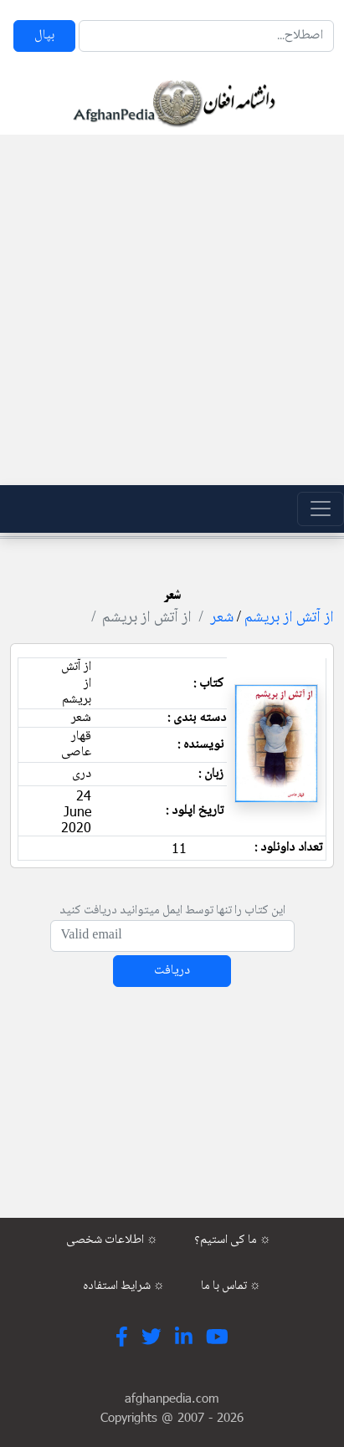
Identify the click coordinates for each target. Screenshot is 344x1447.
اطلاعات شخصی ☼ (112, 1240)
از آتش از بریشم (289, 618)
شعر (222, 618)
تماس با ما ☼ (231, 1286)
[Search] (206, 36)
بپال (44, 35)
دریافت (172, 970)
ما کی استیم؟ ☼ (232, 1240)
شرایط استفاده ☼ (124, 1286)
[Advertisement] (167, 310)
